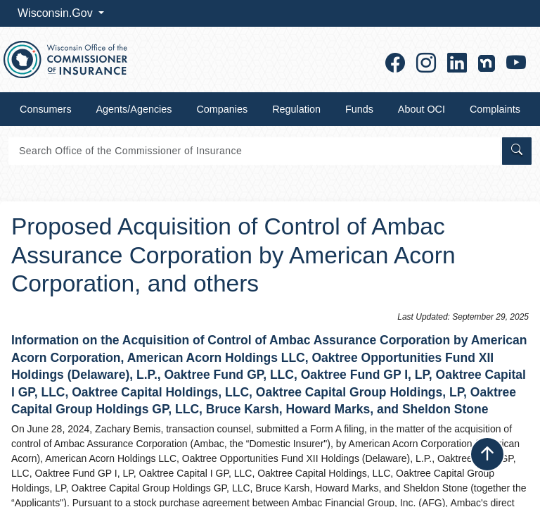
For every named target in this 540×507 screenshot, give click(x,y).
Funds (359, 109)
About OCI (421, 109)
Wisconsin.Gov (57, 13)
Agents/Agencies (134, 109)
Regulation (296, 109)
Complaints (495, 109)
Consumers (46, 109)
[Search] (254, 151)
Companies (222, 109)
